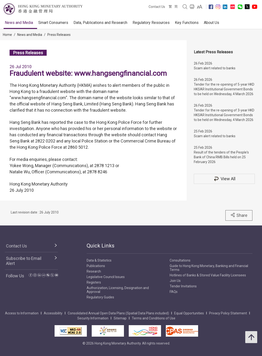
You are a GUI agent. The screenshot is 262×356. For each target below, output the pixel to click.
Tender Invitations (183, 286)
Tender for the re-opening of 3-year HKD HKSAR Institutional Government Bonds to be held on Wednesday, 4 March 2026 (224, 115)
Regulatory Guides (100, 297)
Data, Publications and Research (100, 22)
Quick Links (100, 246)
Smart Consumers (53, 22)
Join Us (175, 281)
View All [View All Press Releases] (224, 178)
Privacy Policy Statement (228, 313)
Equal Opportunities (189, 313)
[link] (199, 6)
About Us (211, 22)
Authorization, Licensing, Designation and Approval (118, 290)
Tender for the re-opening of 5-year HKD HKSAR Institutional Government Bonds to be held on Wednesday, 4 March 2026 (224, 89)
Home (7, 35)
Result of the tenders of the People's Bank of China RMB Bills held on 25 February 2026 (221, 157)
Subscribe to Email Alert (23, 261)
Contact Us (157, 7)
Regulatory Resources (151, 22)
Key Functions (187, 22)
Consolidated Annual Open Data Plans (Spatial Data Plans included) (118, 313)
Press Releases (59, 35)
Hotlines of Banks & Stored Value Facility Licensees (208, 275)
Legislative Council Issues (106, 277)
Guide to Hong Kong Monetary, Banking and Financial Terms (209, 268)
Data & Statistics (99, 260)
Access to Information (22, 313)
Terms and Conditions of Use (153, 318)
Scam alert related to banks (214, 68)
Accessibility (53, 313)
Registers (94, 282)
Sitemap (120, 318)
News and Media (19, 22)
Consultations (180, 260)
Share (238, 215)
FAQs (174, 292)
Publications (96, 266)
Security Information (92, 318)
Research (94, 271)
